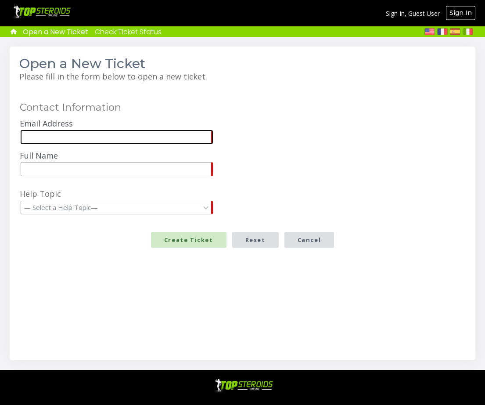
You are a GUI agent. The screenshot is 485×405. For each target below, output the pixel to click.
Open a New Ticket (55, 32)
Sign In (460, 13)
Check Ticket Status (128, 32)
